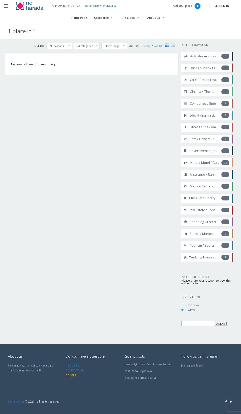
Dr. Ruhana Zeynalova (138, 371)
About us (153, 18)
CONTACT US (74, 370)
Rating (146, 45)
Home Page (79, 18)
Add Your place (186, 6)
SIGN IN (222, 6)
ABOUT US (73, 365)
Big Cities (128, 18)
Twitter (188, 310)
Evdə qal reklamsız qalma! (140, 378)
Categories (101, 18)
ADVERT (71, 375)
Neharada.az (16, 401)
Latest (158, 45)
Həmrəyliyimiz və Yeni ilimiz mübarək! (147, 364)
